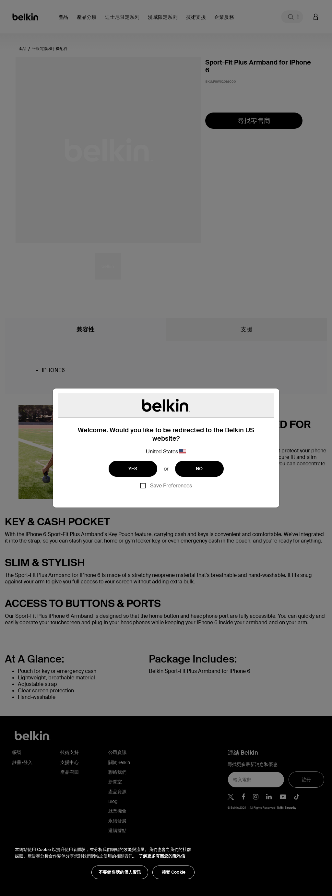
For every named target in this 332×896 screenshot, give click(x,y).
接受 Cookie (173, 872)
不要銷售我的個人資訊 (120, 872)
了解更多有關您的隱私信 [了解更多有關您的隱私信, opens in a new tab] (162, 856)
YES (132, 469)
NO (199, 469)
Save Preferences (171, 485)
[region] (104, 859)
